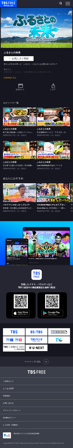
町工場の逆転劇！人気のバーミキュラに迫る (21, 132)
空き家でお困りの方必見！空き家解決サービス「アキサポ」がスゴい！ (31, 165)
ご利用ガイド (8, 381)
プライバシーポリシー (12, 410)
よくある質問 (8, 389)
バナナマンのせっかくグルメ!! (16, 205)
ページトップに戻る (36, 361)
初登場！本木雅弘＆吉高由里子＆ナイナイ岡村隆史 (23, 208)
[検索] (61, 3)
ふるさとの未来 (10, 129)
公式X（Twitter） (11, 425)
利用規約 (6, 396)
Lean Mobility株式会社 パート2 (49, 165)
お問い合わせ (8, 403)
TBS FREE (4, 3)
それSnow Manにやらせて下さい (51, 205)
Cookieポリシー (9, 418)
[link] (19, 116)
